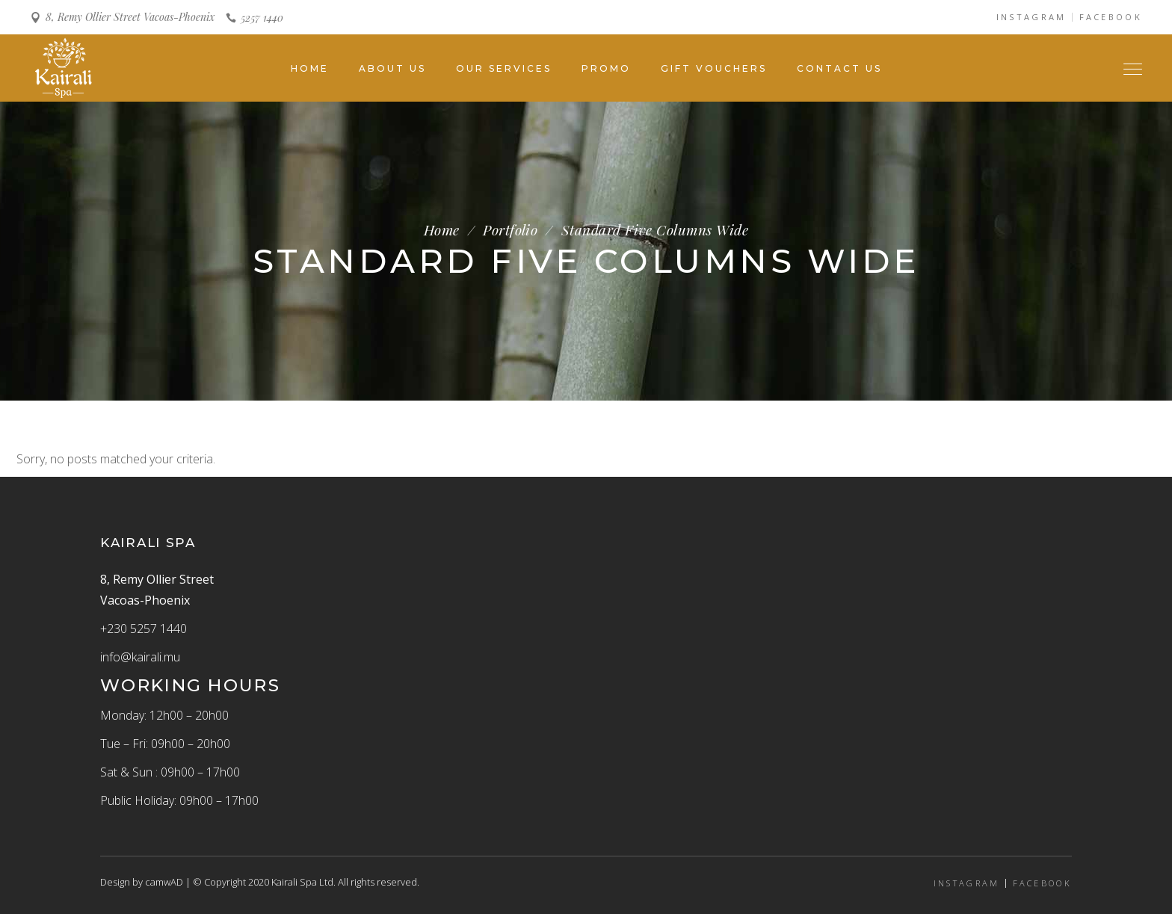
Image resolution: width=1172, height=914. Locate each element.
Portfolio (510, 229)
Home (442, 229)
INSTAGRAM (1031, 17)
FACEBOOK (1110, 17)
